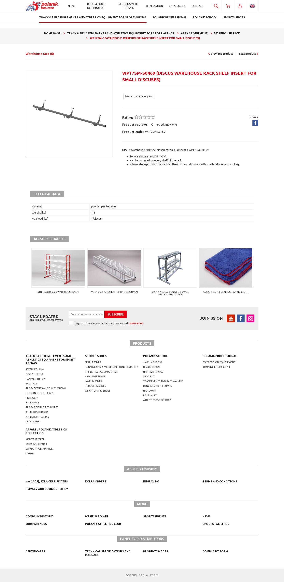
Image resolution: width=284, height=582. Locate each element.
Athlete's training (37, 416)
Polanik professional (220, 356)
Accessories (33, 421)
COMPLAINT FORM (215, 551)
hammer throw (153, 371)
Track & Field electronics (42, 407)
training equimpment (216, 367)
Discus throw (34, 374)
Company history (39, 516)
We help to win (96, 516)
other (30, 453)
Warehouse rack (40, 54)
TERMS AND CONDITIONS (220, 481)
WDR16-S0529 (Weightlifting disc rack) (114, 292)
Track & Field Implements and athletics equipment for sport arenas (50, 359)
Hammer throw (36, 379)
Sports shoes (96, 356)
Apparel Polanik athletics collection (46, 431)
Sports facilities (216, 523)
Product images (155, 551)
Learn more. (136, 323)
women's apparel (36, 444)
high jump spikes (95, 376)
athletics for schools (157, 400)
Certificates (35, 551)
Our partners (36, 523)
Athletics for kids (37, 412)
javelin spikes (93, 381)
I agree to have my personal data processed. (109, 323)
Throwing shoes (95, 386)
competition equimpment (219, 362)
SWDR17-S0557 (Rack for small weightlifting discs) (170, 293)
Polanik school (155, 356)
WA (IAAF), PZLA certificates (47, 481)
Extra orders (95, 481)
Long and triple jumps (40, 393)
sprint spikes (93, 362)
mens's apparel (35, 439)
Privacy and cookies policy (47, 489)
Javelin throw (35, 369)
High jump (32, 397)
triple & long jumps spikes (101, 371)
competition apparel (39, 448)
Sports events (154, 516)
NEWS (207, 516)
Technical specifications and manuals (107, 553)
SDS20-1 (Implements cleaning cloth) (226, 292)
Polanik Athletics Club (103, 523)
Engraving (151, 481)
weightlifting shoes (97, 390)
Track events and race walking (46, 388)
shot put (149, 376)
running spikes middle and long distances (111, 367)
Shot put (31, 383)
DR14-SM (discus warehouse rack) (58, 292)
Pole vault (32, 402)
